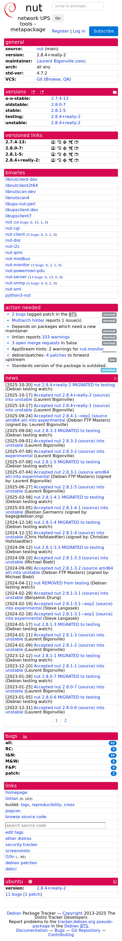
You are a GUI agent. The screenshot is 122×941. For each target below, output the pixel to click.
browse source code (25, 816)
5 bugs (33, 235)
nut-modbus (17, 258)
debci (10, 869)
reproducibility (46, 804)
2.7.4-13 (59, 98)
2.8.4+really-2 (65, 116)
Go (57, 18)
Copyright (72, 913)
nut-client (15, 234)
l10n (9, 856)
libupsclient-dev (21, 209)
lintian (11, 798)
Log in (79, 30)
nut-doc (13, 240)
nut (40, 48)
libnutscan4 (17, 197)
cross (69, 804)
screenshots (17, 850)
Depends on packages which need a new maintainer (61, 329)
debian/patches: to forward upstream (61, 357)
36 (112, 755)
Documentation (32, 930)
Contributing (61, 934)
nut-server (16, 276)
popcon (13, 810)
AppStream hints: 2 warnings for (61, 349)
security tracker (21, 844)
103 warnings (56, 337)
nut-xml (13, 289)
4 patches (56, 355)
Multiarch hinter (28, 320)
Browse (52, 79)
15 (36, 222)
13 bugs (35, 277)
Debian (14, 913)
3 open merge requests (36, 342)
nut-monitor (17, 264)
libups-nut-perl (20, 203)
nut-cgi (12, 228)
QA (66, 79)
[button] (8, 314)
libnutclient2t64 (21, 185)
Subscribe (103, 31)
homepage (16, 792)
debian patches (21, 862)
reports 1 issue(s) (61, 320)
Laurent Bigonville (55, 61)
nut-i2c (12, 246)
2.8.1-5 (58, 110)
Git (40, 79)
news (11, 378)
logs (25, 804)
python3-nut (18, 295)
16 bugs (21, 222)
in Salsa (61, 343)
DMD (81, 61)
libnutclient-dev (21, 179)
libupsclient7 (18, 215)
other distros (18, 838)
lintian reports (61, 337)
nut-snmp (15, 283)
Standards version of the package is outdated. (61, 366)
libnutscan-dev (20, 191)
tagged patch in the (61, 314)
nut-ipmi (14, 252)
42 (112, 743)
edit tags (14, 832)
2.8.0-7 (58, 104)
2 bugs (33, 283)
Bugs (59, 930)
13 (51, 277)
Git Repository (85, 930)
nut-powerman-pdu (25, 270)
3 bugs (37, 265)
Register (60, 30)
